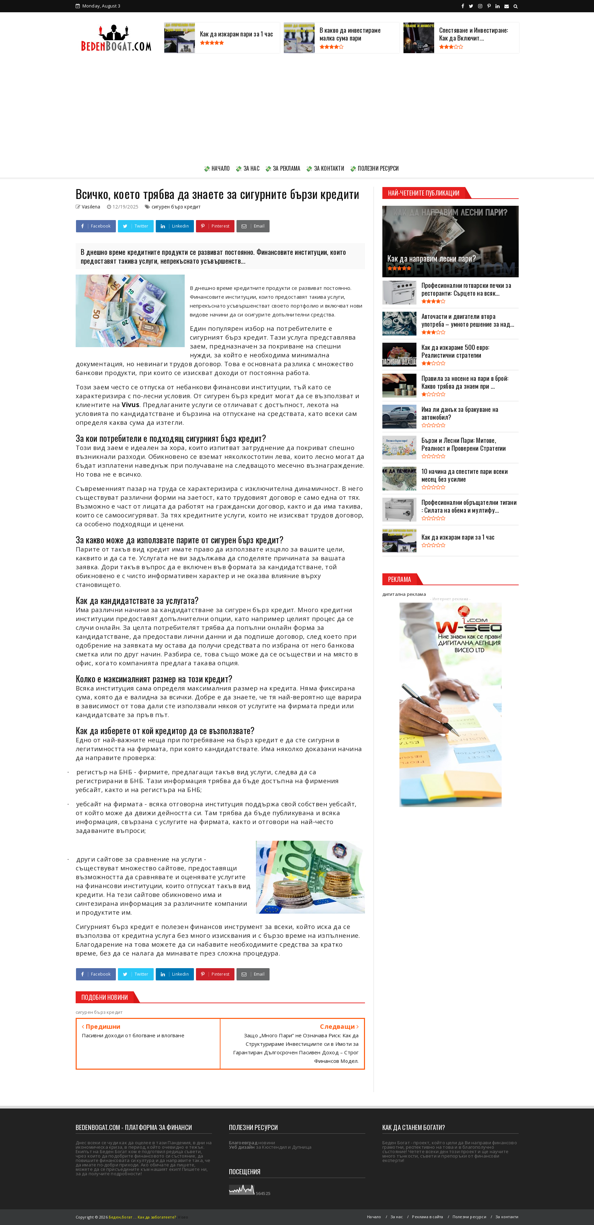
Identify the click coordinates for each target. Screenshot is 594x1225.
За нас (397, 1217)
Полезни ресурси (469, 1217)
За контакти (507, 1217)
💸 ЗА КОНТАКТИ (325, 168)
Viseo (183, 1217)
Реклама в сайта (427, 1217)
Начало (374, 1217)
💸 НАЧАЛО (216, 168)
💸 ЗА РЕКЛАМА (282, 168)
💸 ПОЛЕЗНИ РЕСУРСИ (374, 168)
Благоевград (243, 1142)
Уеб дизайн (242, 1147)
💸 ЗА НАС (247, 168)
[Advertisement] (297, 107)
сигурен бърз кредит (176, 206)
